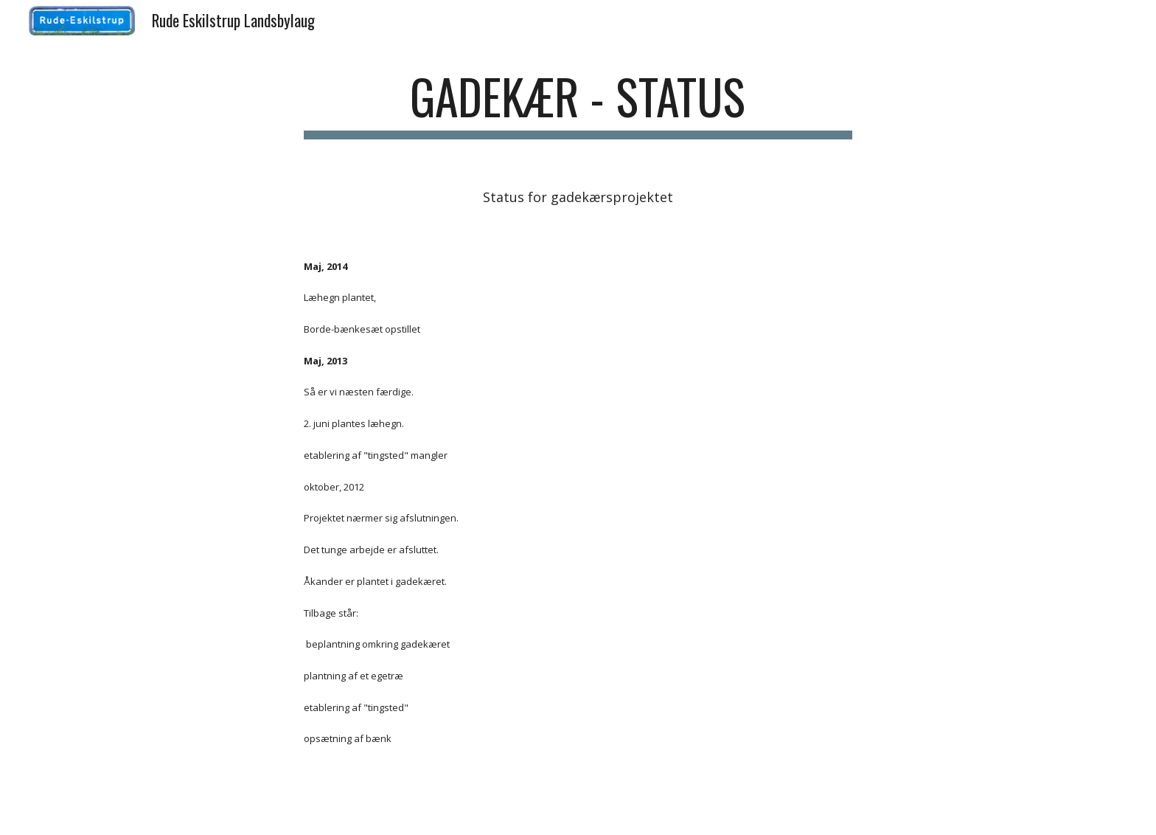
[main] (578, 103)
